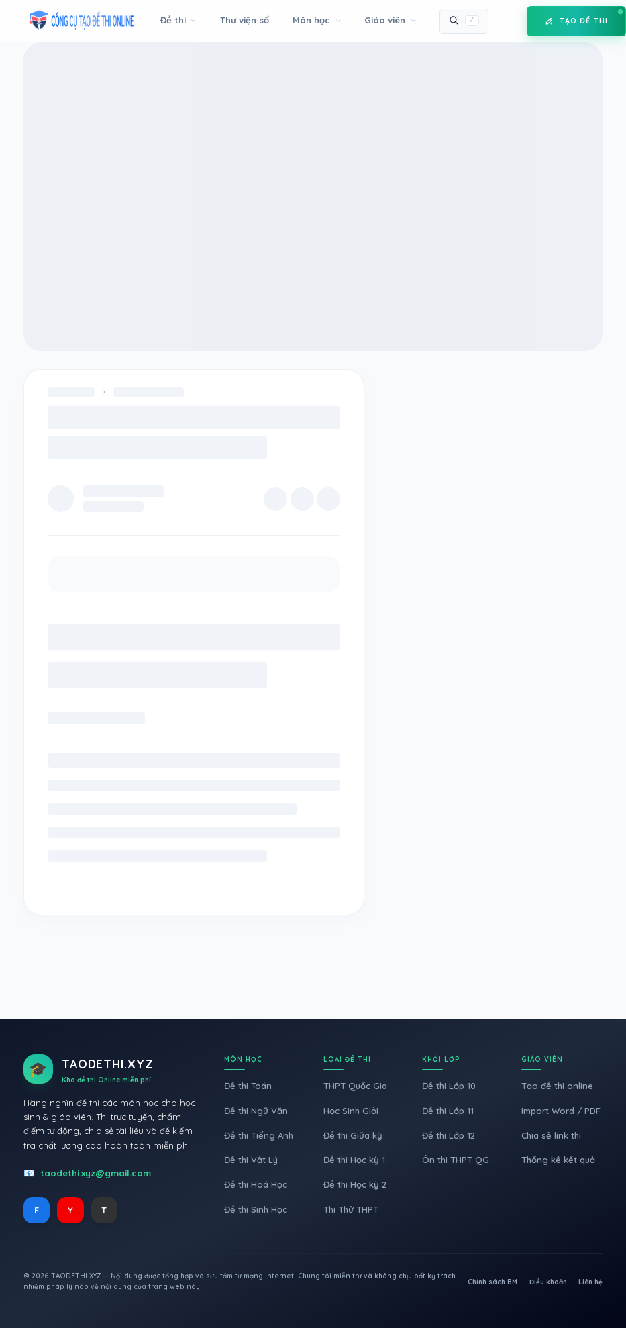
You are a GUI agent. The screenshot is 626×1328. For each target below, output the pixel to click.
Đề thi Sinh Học (255, 1209)
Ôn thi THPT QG (455, 1159)
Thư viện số (244, 20)
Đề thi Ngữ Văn (256, 1110)
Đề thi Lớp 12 (448, 1135)
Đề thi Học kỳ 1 (354, 1159)
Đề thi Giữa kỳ (352, 1135)
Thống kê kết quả (558, 1159)
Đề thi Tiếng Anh (258, 1135)
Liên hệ (590, 1282)
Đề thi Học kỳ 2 (354, 1184)
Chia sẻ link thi (551, 1135)
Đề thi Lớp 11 (448, 1110)
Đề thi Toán (248, 1085)
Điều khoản (548, 1282)
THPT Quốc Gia (355, 1085)
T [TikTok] (104, 1210)
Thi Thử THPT (350, 1209)
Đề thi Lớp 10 (449, 1085)
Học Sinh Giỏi (350, 1110)
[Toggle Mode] (507, 21)
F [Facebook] (36, 1210)
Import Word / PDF (561, 1110)
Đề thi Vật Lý (251, 1159)
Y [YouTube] (70, 1210)
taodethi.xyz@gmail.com (95, 1173)
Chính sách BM (492, 1282)
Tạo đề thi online (557, 1085)
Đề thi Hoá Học (255, 1184)
